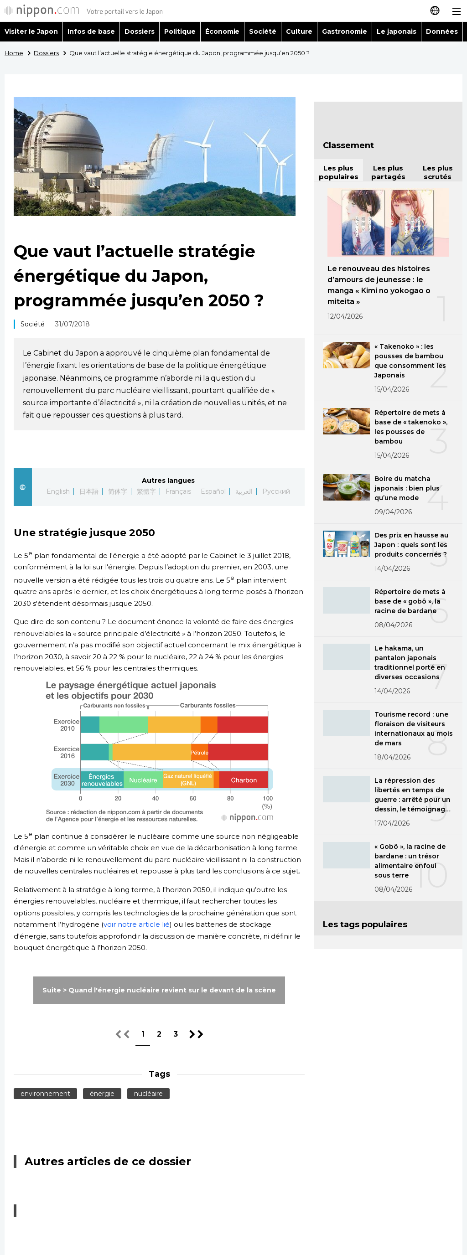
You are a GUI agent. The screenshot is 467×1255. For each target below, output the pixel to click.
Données (442, 31)
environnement (45, 1094)
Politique (180, 31)
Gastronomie (344, 31)
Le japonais (396, 31)
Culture (299, 31)
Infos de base (91, 31)
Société (262, 31)
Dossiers (140, 31)
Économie (222, 31)
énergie (102, 1094)
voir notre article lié (137, 924)
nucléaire (148, 1094)
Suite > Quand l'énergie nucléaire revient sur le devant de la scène (158, 990)
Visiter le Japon (31, 31)
